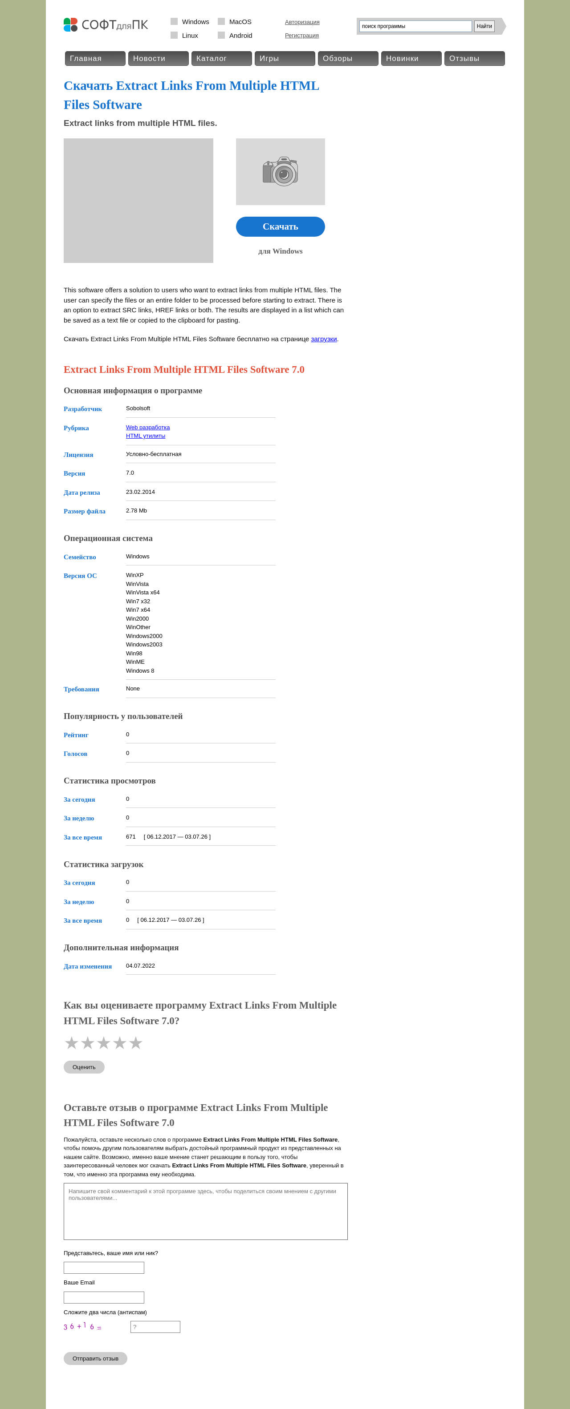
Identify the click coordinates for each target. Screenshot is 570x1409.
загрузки (324, 339)
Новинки (402, 58)
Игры (269, 58)
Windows (195, 21)
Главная (86, 58)
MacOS (240, 21)
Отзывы (464, 58)
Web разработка (148, 427)
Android (240, 35)
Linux (190, 35)
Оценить (84, 1067)
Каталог (211, 58)
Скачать (280, 226)
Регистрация (302, 35)
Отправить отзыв (95, 1358)
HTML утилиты (145, 435)
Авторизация (302, 22)
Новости (149, 58)
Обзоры (338, 58)
